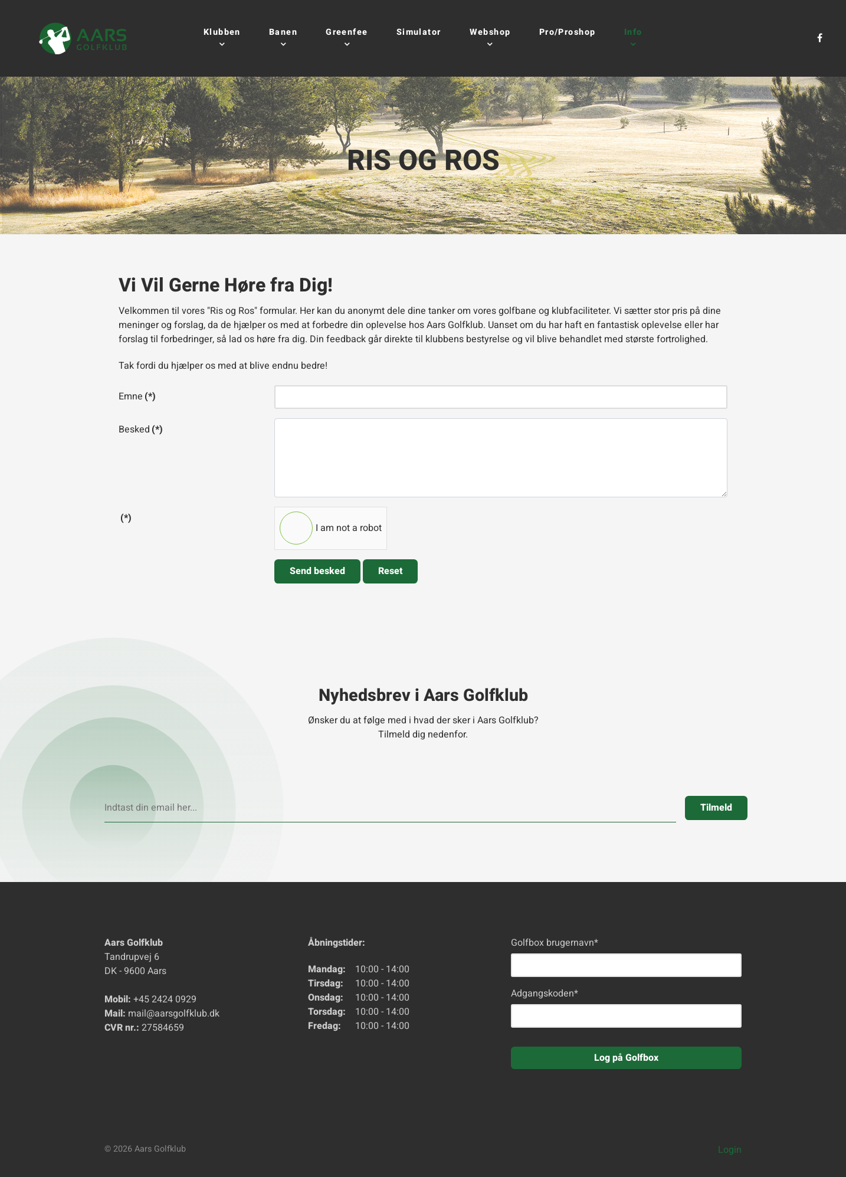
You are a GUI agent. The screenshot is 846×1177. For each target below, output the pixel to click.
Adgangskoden (544, 993)
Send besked (317, 571)
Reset (390, 571)
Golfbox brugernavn (554, 943)
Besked (141, 429)
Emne (137, 396)
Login (730, 1150)
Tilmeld (716, 808)
